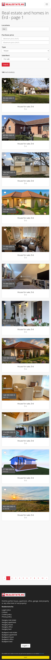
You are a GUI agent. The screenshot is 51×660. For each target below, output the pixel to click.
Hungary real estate (9, 620)
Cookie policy (6, 614)
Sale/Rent (6, 55)
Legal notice (6, 610)
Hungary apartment (9, 622)
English (25, 646)
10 (42, 578)
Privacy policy (7, 617)
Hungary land (6, 629)
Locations (6, 25)
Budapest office (7, 639)
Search (5, 64)
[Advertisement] (25, 549)
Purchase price (8, 35)
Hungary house (7, 625)
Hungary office (7, 627)
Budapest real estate (9, 632)
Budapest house (8, 637)
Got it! (25, 657)
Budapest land (7, 641)
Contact (5, 612)
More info (41, 653)
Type (4, 47)
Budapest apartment (9, 635)
